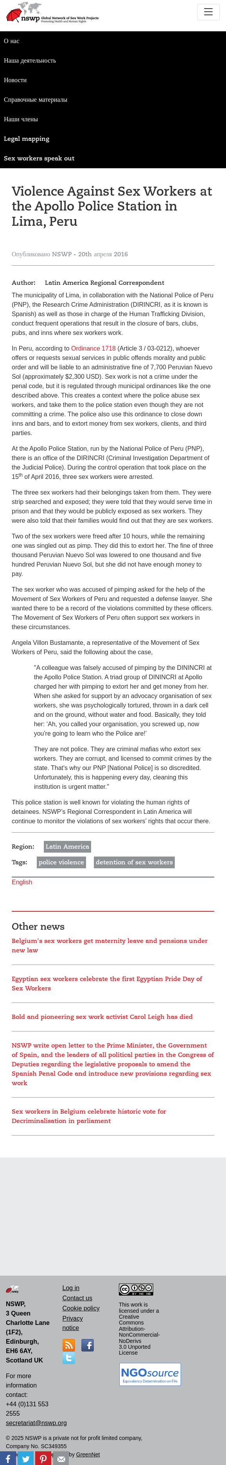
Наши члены (21, 119)
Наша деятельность (30, 61)
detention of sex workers (134, 862)
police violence (61, 862)
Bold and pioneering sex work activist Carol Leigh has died (102, 1017)
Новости (15, 80)
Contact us (77, 1298)
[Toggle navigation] (208, 12)
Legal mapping (26, 139)
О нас (11, 41)
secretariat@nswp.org (36, 1423)
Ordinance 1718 (93, 348)
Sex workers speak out (39, 158)
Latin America (67, 847)
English (22, 882)
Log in (71, 1288)
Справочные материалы (35, 100)
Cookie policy (81, 1308)
